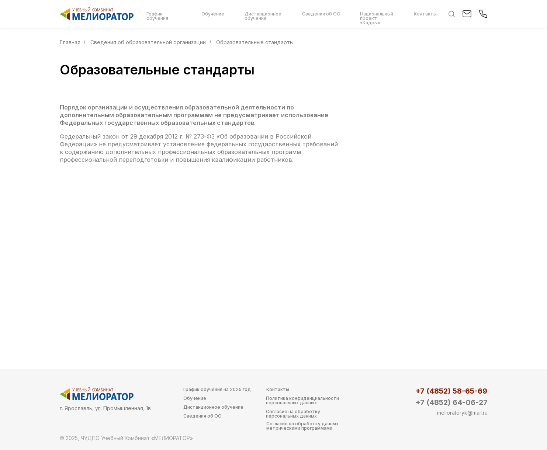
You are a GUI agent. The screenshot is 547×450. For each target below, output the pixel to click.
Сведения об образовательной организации (148, 42)
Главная (70, 42)
